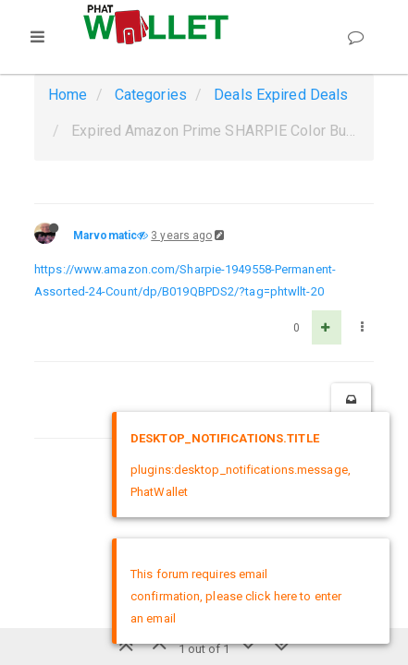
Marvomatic (105, 235)
